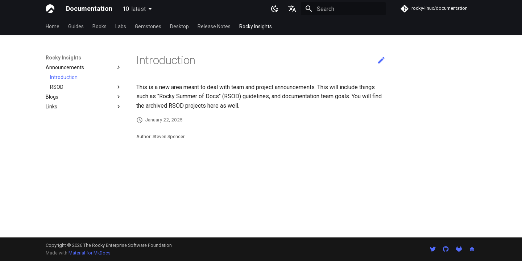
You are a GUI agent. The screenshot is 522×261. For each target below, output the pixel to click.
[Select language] (292, 8)
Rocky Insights (255, 26)
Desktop (179, 26)
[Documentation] (50, 8)
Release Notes (214, 26)
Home (52, 26)
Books (99, 26)
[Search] (343, 8)
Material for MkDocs (90, 253)
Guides (76, 26)
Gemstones (148, 26)
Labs (120, 26)
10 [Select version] (134, 8)
